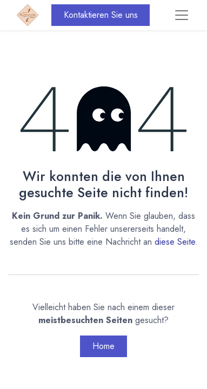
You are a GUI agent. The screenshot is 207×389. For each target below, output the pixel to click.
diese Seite (175, 242)
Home (103, 346)
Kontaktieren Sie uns (101, 15)
